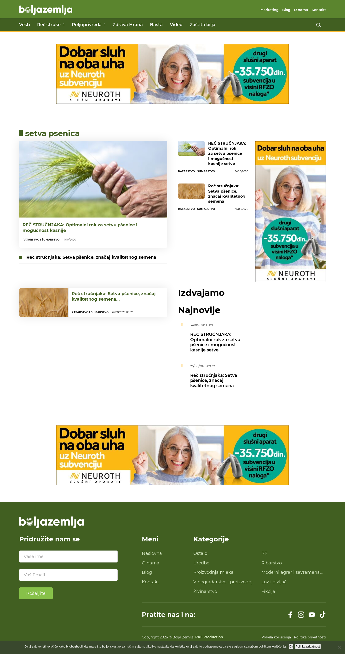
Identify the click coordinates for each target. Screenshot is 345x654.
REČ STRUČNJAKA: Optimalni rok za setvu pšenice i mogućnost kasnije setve (227, 153)
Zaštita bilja (202, 24)
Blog (286, 10)
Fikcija (268, 591)
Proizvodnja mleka (213, 572)
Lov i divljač (274, 582)
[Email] (68, 575)
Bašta (156, 24)
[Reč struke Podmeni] (64, 25)
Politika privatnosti (310, 637)
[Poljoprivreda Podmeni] (105, 25)
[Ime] (68, 556)
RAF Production (209, 637)
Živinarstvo (205, 591)
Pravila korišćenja (276, 637)
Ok (291, 646)
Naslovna (152, 553)
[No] (339, 647)
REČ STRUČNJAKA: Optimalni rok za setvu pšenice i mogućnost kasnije (80, 227)
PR (264, 553)
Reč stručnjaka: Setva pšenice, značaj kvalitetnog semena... (114, 299)
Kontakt (319, 10)
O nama (301, 10)
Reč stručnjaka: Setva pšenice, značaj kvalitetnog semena (91, 257)
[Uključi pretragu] (318, 25)
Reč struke (49, 24)
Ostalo (200, 553)
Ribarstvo (271, 563)
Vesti (24, 24)
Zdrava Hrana (128, 24)
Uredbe (201, 563)
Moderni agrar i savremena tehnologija (290, 572)
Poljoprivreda (87, 24)
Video (176, 24)
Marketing (269, 10)
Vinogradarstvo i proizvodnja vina (224, 582)
